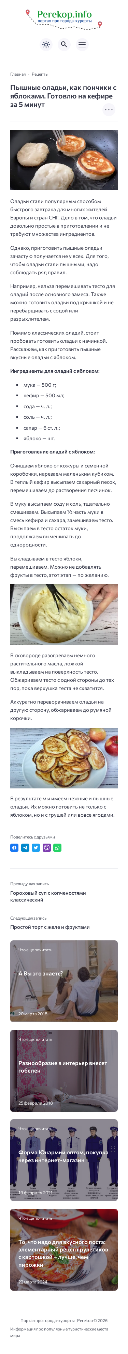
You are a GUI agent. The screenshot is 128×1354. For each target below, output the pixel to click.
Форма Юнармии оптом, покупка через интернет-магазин (63, 1156)
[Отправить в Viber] (47, 848)
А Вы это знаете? (40, 973)
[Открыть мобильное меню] (82, 44)
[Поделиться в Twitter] (36, 848)
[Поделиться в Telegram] (25, 848)
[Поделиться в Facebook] (14, 848)
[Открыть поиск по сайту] (64, 44)
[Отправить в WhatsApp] (57, 848)
